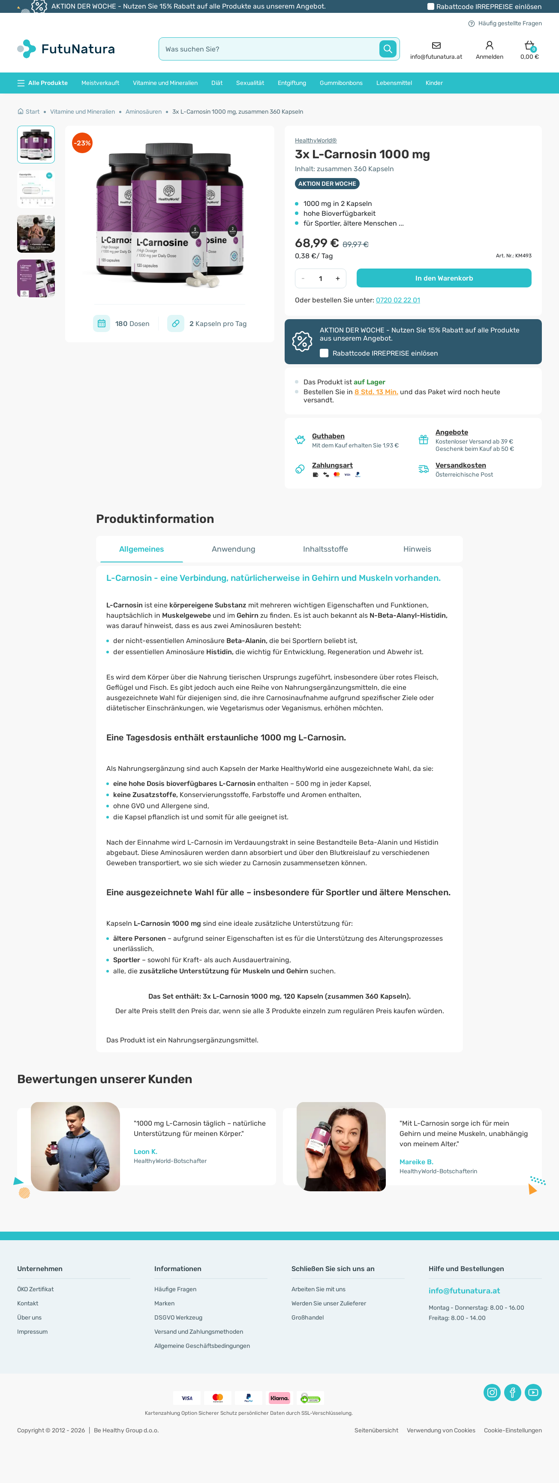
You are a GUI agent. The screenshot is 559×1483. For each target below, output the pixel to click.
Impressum (32, 1331)
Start (28, 111)
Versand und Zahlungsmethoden (198, 1331)
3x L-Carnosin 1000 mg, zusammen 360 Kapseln (237, 111)
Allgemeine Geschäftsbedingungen (202, 1346)
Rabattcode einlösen (489, 7)
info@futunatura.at (464, 1291)
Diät (216, 83)
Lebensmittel (394, 83)
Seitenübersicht (376, 1430)
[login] (489, 49)
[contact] (436, 49)
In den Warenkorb (444, 278)
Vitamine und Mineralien (165, 83)
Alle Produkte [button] (42, 83)
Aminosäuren (144, 111)
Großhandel (308, 1317)
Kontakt (27, 1303)
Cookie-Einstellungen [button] (513, 1430)
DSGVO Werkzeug (178, 1317)
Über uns (29, 1317)
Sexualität (250, 83)
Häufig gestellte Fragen (505, 23)
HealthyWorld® (316, 140)
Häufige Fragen (175, 1289)
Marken (164, 1303)
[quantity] (320, 278)
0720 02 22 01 (398, 300)
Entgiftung (292, 83)
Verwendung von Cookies (441, 1430)
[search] (279, 48)
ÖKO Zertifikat (35, 1289)
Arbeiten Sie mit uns (319, 1289)
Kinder (434, 83)
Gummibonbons (341, 83)
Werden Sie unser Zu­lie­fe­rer (329, 1303)
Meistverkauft (100, 83)
